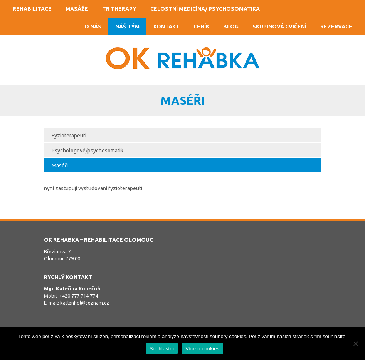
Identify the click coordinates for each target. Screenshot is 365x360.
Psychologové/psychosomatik (87, 150)
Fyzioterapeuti (69, 135)
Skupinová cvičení (279, 26)
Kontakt (166, 26)
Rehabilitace (32, 9)
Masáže (77, 9)
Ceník (201, 26)
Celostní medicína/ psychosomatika (205, 9)
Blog (231, 26)
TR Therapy (119, 9)
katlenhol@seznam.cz (84, 302)
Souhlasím (162, 349)
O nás (92, 26)
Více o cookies (202, 349)
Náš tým (127, 26)
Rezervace (336, 26)
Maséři (60, 165)
